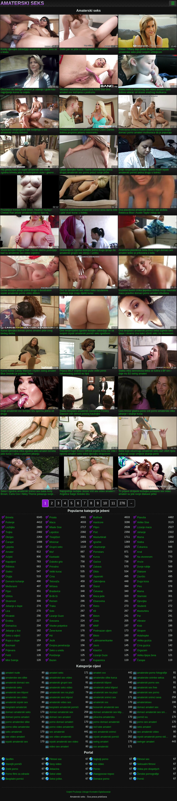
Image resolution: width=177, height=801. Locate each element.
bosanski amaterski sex (106, 707)
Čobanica (142, 547)
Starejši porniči (14, 764)
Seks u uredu (56, 650)
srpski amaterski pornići (106, 736)
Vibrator (141, 620)
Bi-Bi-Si (53, 596)
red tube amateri (102, 726)
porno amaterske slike (18, 722)
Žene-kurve (55, 630)
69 (94, 611)
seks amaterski (14, 731)
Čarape (10, 542)
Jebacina (54, 769)
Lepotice (54, 532)
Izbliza (9, 596)
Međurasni (11, 586)
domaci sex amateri (60, 717)
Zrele (96, 620)
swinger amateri (145, 741)
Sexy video (55, 764)
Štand (96, 586)
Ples (139, 586)
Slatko (9, 571)
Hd (50, 635)
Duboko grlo (56, 561)
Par (139, 615)
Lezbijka (10, 527)
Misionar (54, 542)
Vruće (140, 561)
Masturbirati (99, 537)
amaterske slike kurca (105, 677)
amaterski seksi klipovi (105, 687)
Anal (139, 551)
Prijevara (10, 650)
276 (122, 503)
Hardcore (98, 522)
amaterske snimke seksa (150, 677)
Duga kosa (143, 581)
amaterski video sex (60, 702)
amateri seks (56, 672)
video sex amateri (59, 746)
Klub (139, 625)
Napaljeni (11, 561)
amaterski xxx (100, 702)
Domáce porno (101, 778)
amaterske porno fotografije (152, 672)
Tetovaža (54, 581)
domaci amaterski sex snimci (152, 712)
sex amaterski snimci (104, 731)
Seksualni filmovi (146, 764)
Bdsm (96, 615)
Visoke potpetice (58, 625)
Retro (96, 606)
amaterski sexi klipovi (61, 697)
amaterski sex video (16, 697)
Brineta (9, 517)
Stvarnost (11, 601)
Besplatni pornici (15, 778)
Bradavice (54, 591)
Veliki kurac (55, 571)
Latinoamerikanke (103, 640)
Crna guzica (143, 645)
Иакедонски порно (103, 773)
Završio (141, 576)
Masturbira (143, 611)
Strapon (141, 630)
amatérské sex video (60, 677)
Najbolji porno (100, 759)
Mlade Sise (55, 527)
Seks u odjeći (13, 635)
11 (113, 503)
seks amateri (144, 726)
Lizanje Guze (56, 615)
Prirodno (54, 566)
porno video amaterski (61, 726)
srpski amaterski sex (17, 741)
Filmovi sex (143, 759)
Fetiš (8, 655)
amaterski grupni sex (60, 682)
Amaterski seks (22, 3)
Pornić (140, 778)
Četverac (98, 591)
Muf (51, 551)
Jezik (52, 640)
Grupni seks (55, 547)
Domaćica (11, 625)
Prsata (53, 517)
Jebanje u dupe (14, 606)
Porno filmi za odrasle (17, 773)
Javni (96, 645)
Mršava (53, 586)
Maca (52, 522)
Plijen (96, 527)
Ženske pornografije (148, 773)
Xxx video (98, 764)
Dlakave (141, 571)
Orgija (9, 576)
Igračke (97, 542)
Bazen (52, 660)
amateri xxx (99, 672)
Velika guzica (144, 640)
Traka (52, 606)
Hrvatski (10, 615)
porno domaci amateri (61, 722)
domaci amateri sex (147, 707)
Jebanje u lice (13, 630)
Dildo (96, 571)
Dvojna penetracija (59, 645)
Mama (140, 537)
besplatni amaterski (16, 707)
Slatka (140, 542)
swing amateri (100, 741)
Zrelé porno (12, 769)
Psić (95, 532)
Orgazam (142, 650)
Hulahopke (143, 635)
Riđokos (10, 566)
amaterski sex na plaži (61, 692)
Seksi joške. (55, 778)
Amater (10, 551)
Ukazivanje (99, 547)
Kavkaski (54, 556)
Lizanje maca (144, 527)
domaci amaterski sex (61, 712)
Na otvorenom (144, 556)
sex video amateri (15, 736)
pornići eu (142, 717)
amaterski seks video (60, 687)
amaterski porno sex (148, 682)
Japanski (98, 576)
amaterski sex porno (148, 692)
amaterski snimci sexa (149, 697)
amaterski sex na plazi (105, 692)
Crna (52, 576)
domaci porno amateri (17, 717)
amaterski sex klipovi (17, 692)
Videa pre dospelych (148, 769)
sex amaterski (57, 731)
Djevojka (141, 601)
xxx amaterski (100, 746)
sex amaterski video (148, 731)
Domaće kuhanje (15, 581)
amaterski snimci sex (104, 697)
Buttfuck (97, 517)
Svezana (54, 620)
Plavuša (141, 517)
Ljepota (10, 547)
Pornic (96, 769)
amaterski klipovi (102, 682)
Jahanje (141, 532)
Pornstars (98, 551)
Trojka (9, 532)
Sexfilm (10, 759)
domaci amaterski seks (18, 712)
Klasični (97, 650)
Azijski (9, 556)
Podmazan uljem (102, 630)
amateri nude (13, 672)
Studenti (141, 606)
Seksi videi (55, 773)
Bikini (96, 635)
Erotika (9, 620)
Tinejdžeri (54, 537)
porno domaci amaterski (106, 722)
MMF (96, 625)
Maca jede (98, 596)
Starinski (141, 596)
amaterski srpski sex (17, 702)
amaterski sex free (147, 687)
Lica (8, 611)
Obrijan (10, 537)
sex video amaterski (60, 736)
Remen (53, 601)
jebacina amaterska (104, 717)
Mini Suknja (12, 660)
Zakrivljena (99, 581)
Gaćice (97, 561)
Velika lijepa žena (146, 655)
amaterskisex (144, 702)
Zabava (97, 566)
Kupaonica (99, 660)
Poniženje (54, 655)
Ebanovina (99, 601)
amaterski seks (14, 687)
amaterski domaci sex (17, 682)
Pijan (8, 591)
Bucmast (10, 645)
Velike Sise (143, 522)
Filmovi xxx (55, 759)
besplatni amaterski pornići (63, 707)
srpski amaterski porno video (152, 736)
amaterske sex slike (16, 677)
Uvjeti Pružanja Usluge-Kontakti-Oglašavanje (88, 792)
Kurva (96, 556)
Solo (51, 611)
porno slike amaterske (18, 726)
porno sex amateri (147, 722)
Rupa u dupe (13, 640)
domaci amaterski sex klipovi (108, 712)
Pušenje (10, 522)
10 (105, 503)
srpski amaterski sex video (63, 741)
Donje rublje (143, 566)
